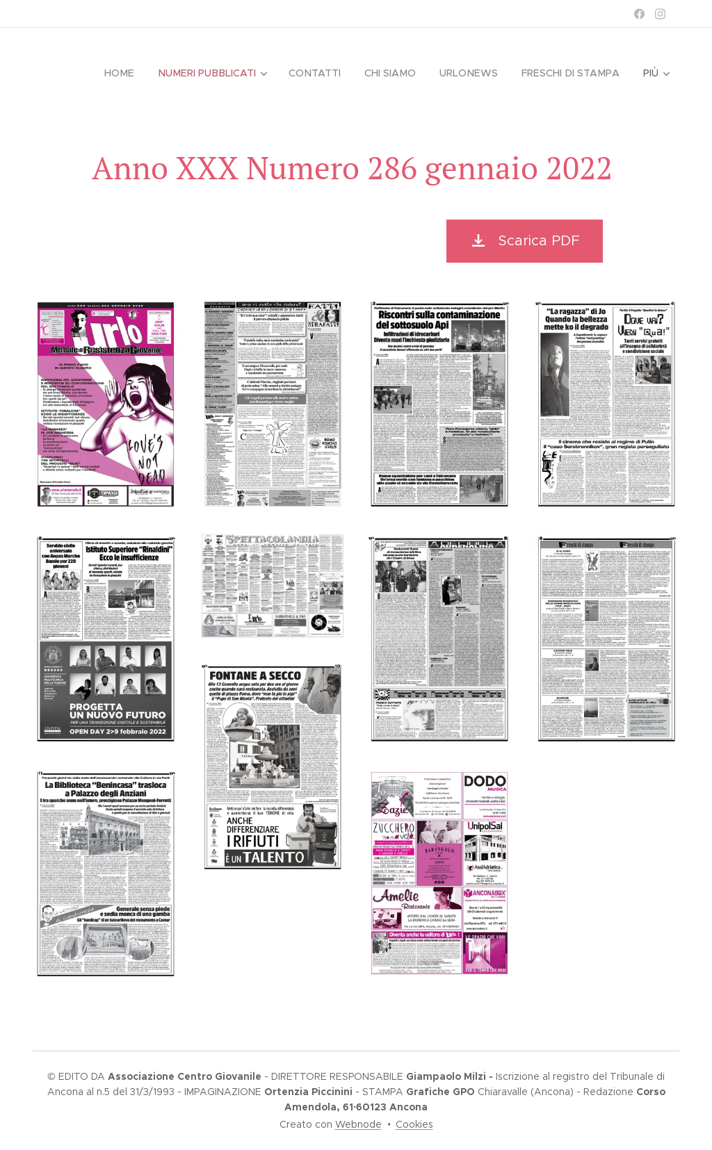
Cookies (414, 1124)
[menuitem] (129, 73)
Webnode (358, 1124)
